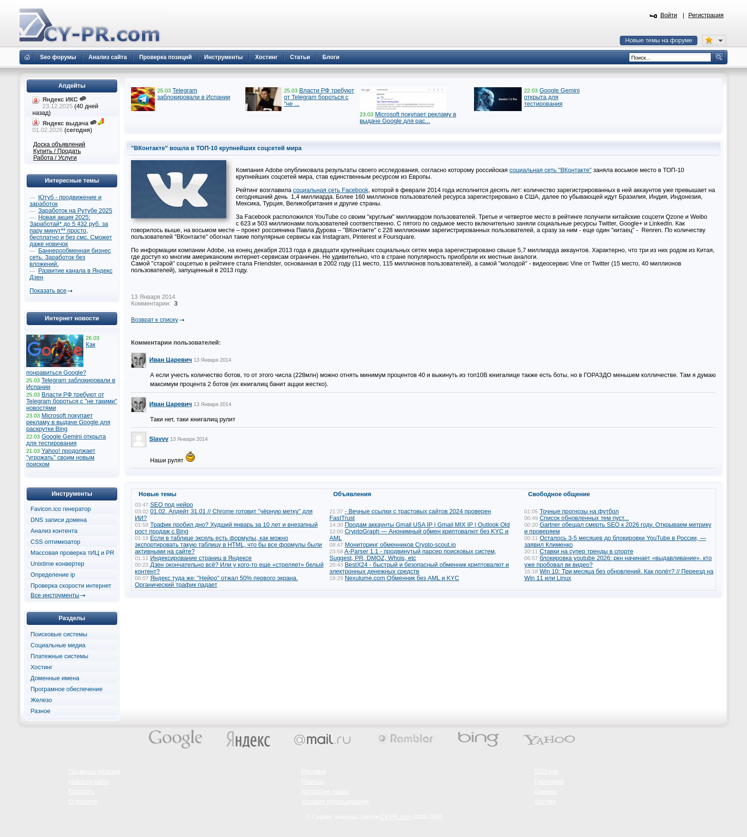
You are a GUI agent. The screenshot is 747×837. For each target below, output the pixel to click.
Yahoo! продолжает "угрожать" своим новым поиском (60, 458)
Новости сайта (89, 781)
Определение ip (52, 575)
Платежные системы (59, 656)
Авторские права (325, 791)
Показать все (48, 290)
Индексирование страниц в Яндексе (201, 558)
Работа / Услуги (55, 157)
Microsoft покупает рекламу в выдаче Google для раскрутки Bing (68, 422)
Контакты (82, 791)
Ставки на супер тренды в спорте (587, 551)
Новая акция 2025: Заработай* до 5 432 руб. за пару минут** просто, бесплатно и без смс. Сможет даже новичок (71, 230)
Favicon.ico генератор (60, 509)
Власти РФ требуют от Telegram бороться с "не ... (319, 97)
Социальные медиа (57, 645)
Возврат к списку (154, 319)
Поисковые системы (58, 634)
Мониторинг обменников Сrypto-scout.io (400, 544)
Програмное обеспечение (66, 689)
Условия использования (335, 801)
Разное (40, 711)
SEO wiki (547, 771)
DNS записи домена (58, 520)
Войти (668, 15)
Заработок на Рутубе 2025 (75, 210)
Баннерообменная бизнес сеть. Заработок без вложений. (70, 257)
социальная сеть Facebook (330, 190)
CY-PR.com (396, 817)
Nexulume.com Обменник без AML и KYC (402, 578)
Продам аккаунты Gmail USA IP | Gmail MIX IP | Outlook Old (427, 524)
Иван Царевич (170, 360)
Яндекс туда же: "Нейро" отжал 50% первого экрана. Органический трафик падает (216, 581)
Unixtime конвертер (57, 564)
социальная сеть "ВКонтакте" (550, 170)
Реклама (314, 771)
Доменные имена (54, 678)
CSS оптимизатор (55, 542)
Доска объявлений (59, 144)
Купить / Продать (57, 151)
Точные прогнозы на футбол (579, 511)
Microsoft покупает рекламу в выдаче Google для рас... (408, 117)
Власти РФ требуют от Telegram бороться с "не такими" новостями (71, 401)
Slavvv (158, 439)
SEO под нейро (171, 504)
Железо (41, 700)
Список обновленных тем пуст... (584, 518)
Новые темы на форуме (658, 40)
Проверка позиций (94, 771)
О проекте (83, 801)
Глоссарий (549, 781)
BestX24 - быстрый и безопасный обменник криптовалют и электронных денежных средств (419, 568)
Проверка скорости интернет (70, 585)
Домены (546, 791)
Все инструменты (54, 595)
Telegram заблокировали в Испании (193, 94)
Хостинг (41, 667)
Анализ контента (54, 531)
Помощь (313, 781)
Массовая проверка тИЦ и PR (72, 553)
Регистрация (706, 15)
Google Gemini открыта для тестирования (552, 97)
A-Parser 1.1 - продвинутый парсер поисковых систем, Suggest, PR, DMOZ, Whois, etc (413, 554)
